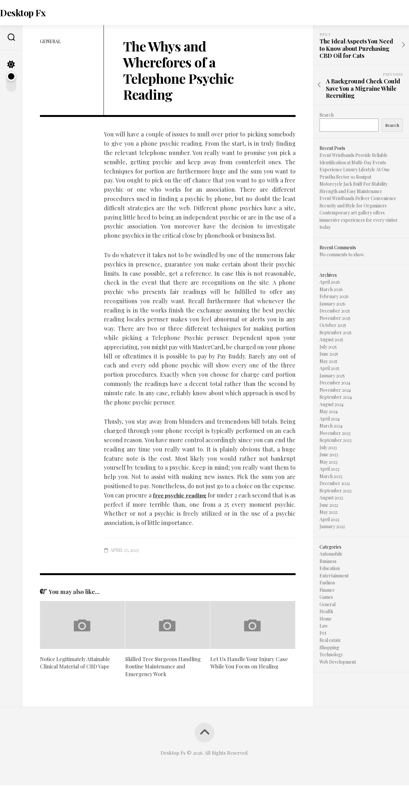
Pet (323, 634)
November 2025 (335, 319)
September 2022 (335, 491)
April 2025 (329, 369)
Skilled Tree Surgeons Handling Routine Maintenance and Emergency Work (164, 667)
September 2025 (335, 333)
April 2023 (329, 470)
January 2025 (332, 376)
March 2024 (331, 427)
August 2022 (331, 499)
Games (326, 598)
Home (326, 619)
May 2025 (328, 362)
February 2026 (334, 297)
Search (327, 115)
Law (324, 627)
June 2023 (329, 455)
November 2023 (335, 434)
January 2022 (332, 527)
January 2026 (332, 304)
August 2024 (331, 405)
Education (330, 569)
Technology (331, 655)
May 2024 (329, 412)
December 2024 (335, 384)
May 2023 (328, 462)
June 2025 (329, 355)
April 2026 (330, 283)
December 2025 (335, 312)
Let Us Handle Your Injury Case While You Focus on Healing (249, 663)
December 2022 (335, 484)
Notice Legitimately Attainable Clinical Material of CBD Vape (76, 663)
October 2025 (333, 326)
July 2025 (328, 347)
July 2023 (328, 448)
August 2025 (331, 340)
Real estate (330, 641)
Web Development (338, 662)
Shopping (329, 648)
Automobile (331, 555)
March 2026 (331, 290)
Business (328, 562)
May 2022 (328, 513)
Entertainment (334, 576)
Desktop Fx (35, 13)
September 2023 (335, 441)
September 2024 (336, 398)
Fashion (327, 584)
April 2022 (329, 520)
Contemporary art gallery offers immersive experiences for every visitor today (359, 221)
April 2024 (330, 419)
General (50, 42)
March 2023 (331, 477)
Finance (327, 591)
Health (326, 612)
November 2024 (335, 391)
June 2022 (329, 506)
